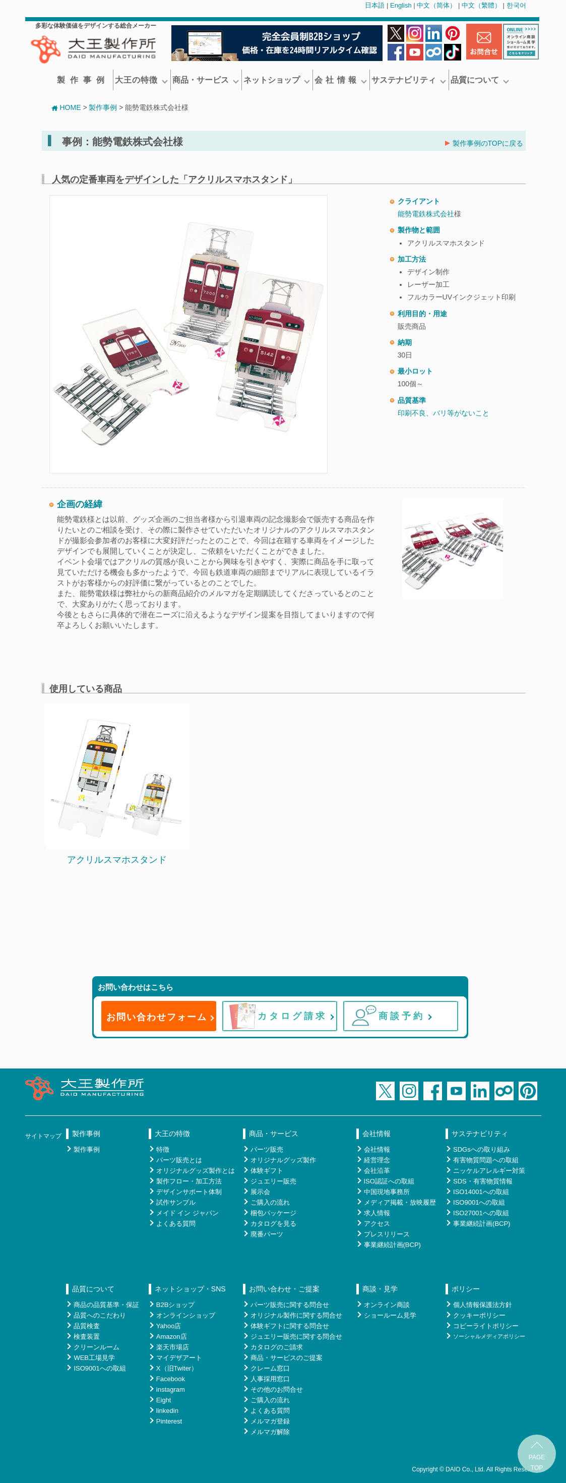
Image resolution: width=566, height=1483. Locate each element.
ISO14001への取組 (481, 1192)
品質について (480, 80)
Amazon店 (171, 1336)
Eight (163, 1400)
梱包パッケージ (273, 1213)
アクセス (377, 1223)
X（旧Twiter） (177, 1368)
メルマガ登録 (270, 1421)
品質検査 (87, 1326)
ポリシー (466, 1289)
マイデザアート (179, 1357)
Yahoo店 (168, 1326)
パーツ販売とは (179, 1160)
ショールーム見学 (390, 1315)
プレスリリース (387, 1234)
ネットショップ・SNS (190, 1289)
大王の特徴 (141, 80)
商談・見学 (380, 1289)
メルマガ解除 (270, 1432)
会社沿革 (377, 1170)
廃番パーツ (266, 1234)
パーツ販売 (266, 1149)
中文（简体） (436, 5)
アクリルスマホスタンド (117, 860)
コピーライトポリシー (486, 1326)
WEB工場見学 (94, 1357)
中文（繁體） (481, 5)
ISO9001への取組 (479, 1202)
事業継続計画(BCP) (392, 1245)
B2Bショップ (175, 1305)
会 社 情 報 (341, 80)
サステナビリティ (408, 80)
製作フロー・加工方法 (189, 1181)
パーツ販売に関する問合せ (289, 1305)
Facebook (170, 1379)
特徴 (162, 1149)
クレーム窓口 (270, 1368)
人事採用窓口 (270, 1379)
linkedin (167, 1410)
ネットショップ (276, 80)
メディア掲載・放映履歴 (400, 1202)
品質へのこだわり (100, 1315)
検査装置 (87, 1336)
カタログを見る (273, 1223)
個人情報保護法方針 (482, 1305)
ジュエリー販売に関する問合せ (296, 1336)
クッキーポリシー (479, 1315)
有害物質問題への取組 (486, 1160)
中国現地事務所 (387, 1192)
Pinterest (169, 1421)
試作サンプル (176, 1202)
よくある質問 (176, 1223)
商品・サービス (205, 80)
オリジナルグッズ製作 (283, 1160)
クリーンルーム (96, 1347)
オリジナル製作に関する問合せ (296, 1315)
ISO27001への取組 (481, 1213)
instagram (170, 1389)
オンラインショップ (185, 1315)
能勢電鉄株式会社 (426, 214)
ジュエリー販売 (273, 1181)
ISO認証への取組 (389, 1181)
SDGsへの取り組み (481, 1149)
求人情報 (377, 1213)
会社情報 (376, 1134)
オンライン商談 (387, 1305)
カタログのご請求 (276, 1347)
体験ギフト (266, 1170)
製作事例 (83, 80)
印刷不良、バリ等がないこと (443, 413)
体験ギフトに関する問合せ (289, 1326)
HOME (66, 107)
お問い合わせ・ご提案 (284, 1289)
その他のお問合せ (276, 1389)
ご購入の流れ (270, 1202)
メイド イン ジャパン (187, 1213)
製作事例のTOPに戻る (484, 143)
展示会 (260, 1192)
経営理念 (377, 1160)
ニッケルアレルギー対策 (489, 1170)
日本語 (375, 5)
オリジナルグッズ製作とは (195, 1170)
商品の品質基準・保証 (106, 1305)
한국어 (516, 5)
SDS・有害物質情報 (483, 1181)
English (401, 5)
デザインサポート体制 (189, 1192)
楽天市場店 (172, 1347)
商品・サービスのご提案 (286, 1357)
